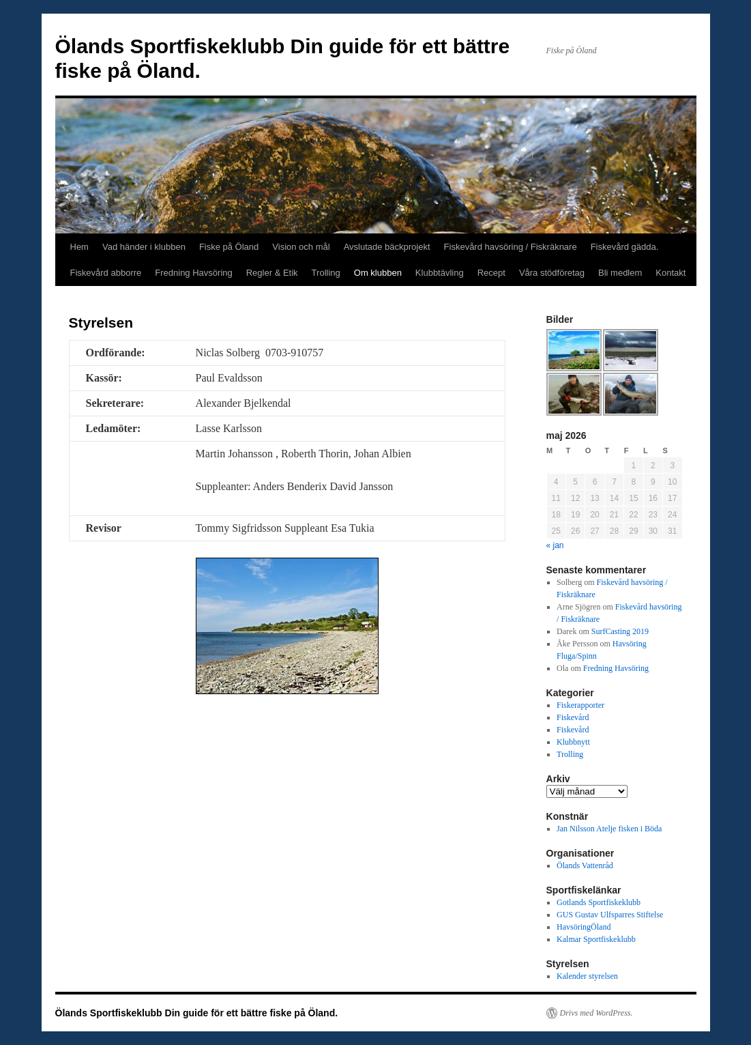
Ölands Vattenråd (585, 865)
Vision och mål (300, 247)
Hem (79, 247)
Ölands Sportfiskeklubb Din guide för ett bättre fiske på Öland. (196, 1012)
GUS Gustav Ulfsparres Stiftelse (610, 914)
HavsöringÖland (583, 927)
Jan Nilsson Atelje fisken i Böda (609, 828)
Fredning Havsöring (193, 273)
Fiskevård (573, 717)
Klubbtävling (439, 273)
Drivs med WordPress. (596, 1013)
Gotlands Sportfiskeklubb (598, 902)
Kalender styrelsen (587, 976)
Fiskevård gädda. (625, 247)
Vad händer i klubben (144, 247)
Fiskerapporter (580, 705)
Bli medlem (620, 273)
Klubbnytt (573, 742)
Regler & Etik (272, 273)
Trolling (326, 273)
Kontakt (671, 273)
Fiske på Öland (229, 247)
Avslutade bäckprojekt (387, 247)
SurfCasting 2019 (620, 631)
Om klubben (378, 273)
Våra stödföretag (552, 273)
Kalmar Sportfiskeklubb (596, 939)
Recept (491, 273)
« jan (555, 545)
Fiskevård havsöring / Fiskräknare (510, 247)
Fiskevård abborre (106, 273)
